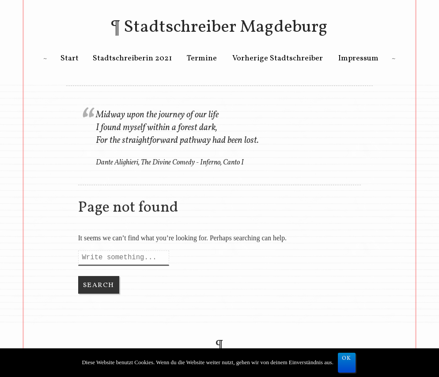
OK (347, 358)
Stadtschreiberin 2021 (132, 58)
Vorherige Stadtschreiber (277, 58)
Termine (202, 58)
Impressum (358, 58)
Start (70, 58)
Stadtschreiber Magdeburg (226, 27)
